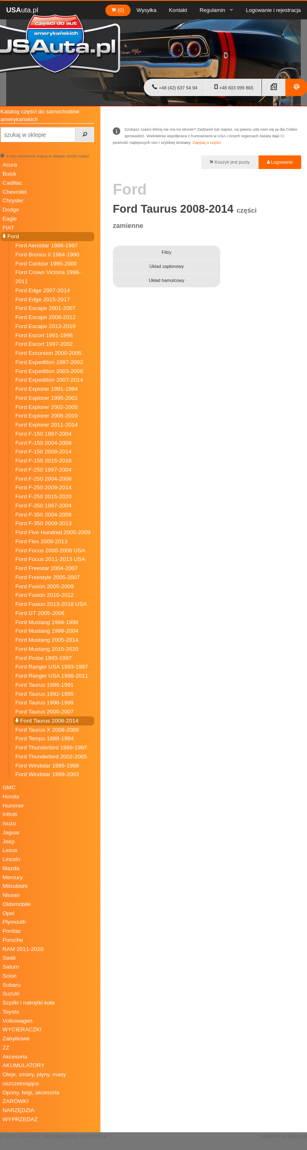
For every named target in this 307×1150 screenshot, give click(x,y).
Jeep (8, 841)
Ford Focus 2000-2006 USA (50, 550)
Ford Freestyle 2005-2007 (47, 577)
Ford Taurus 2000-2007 (44, 712)
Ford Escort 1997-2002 (44, 344)
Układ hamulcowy (166, 280)
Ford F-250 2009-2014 (43, 487)
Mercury (12, 877)
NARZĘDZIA (18, 1110)
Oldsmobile (16, 904)
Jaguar (11, 832)
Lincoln (11, 859)
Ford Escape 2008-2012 (45, 317)
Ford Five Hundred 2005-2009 (52, 532)
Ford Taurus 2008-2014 (47, 721)
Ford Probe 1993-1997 (43, 658)
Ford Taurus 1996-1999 (44, 702)
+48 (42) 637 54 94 (174, 87)
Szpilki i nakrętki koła (28, 1003)
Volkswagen (17, 1021)
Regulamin (212, 10)
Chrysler (13, 200)
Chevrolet (14, 192)
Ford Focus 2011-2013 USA (50, 559)
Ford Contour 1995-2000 (46, 264)
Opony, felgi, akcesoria (30, 1092)
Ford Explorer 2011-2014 (46, 425)
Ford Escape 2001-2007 (45, 308)
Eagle (9, 219)
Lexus (9, 850)
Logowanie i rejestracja (273, 10)
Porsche (12, 940)
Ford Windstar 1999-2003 (47, 774)
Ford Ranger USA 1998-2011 (51, 676)
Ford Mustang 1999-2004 (47, 631)
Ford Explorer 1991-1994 (46, 389)
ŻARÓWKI (15, 1101)
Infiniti (9, 814)
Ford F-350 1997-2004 (43, 505)
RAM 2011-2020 (22, 949)
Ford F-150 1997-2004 (43, 434)
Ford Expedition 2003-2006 (49, 371)
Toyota (10, 1012)
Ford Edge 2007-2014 (42, 290)
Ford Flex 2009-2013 (41, 541)
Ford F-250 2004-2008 (43, 479)
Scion (9, 976)
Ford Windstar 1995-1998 (47, 766)
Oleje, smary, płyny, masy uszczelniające (34, 1079)
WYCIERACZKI (21, 1029)
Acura (9, 165)
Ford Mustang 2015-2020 (47, 649)
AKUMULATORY (23, 1065)
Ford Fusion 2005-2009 (44, 586)
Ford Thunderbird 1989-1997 (51, 747)
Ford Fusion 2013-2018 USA (51, 604)
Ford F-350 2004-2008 (43, 515)
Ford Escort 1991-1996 (44, 335)
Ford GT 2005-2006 (39, 613)
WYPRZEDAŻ (20, 1119)
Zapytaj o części (207, 142)
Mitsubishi (14, 886)
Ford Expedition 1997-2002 (49, 362)
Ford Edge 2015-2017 (42, 299)
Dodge (10, 210)
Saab (9, 958)
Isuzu (9, 823)
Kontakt (178, 10)
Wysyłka (147, 10)
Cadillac (12, 183)
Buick (9, 174)
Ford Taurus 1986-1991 (44, 685)
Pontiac (11, 931)
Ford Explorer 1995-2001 (46, 398)
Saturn (10, 967)
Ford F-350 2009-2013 (43, 523)
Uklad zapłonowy (167, 266)
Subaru (11, 985)
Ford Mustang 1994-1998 (47, 622)
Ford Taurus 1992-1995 (44, 694)
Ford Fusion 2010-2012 (44, 595)
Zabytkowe (16, 1038)
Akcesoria (14, 1057)
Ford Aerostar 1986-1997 (46, 245)
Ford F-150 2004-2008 (43, 443)
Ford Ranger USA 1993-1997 (51, 667)
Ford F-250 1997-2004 (43, 470)
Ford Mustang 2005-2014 (47, 640)
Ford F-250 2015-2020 (43, 496)
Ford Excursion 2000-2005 (48, 353)
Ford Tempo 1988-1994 (44, 738)
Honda (10, 796)
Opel (8, 913)
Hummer (13, 806)
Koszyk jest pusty (229, 162)
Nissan (11, 895)
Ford (10, 236)
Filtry (166, 252)
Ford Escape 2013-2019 (45, 326)
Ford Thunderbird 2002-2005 (51, 756)
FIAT (8, 228)
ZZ (6, 1047)
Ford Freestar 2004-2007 (46, 568)
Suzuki (10, 993)
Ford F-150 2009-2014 (43, 451)
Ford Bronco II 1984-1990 (47, 254)
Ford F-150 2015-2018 (43, 461)
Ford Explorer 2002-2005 (46, 407)
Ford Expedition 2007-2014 (49, 380)
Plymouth (14, 922)
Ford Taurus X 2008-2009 (47, 730)
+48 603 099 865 (233, 87)
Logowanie (280, 162)
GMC (9, 787)
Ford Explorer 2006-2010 (46, 416)
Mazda (10, 868)
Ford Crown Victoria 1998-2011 (48, 276)
